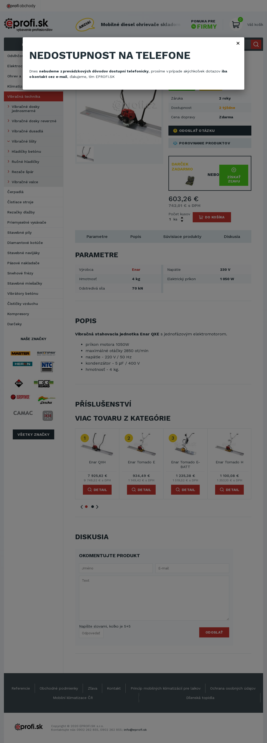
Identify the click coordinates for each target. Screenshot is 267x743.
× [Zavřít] (238, 43)
